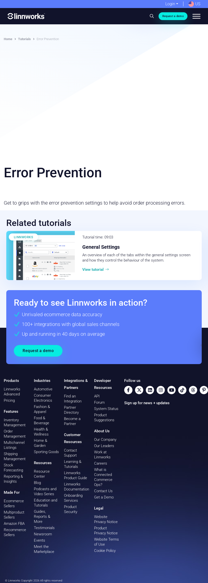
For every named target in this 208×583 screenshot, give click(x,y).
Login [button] (170, 4)
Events (39, 540)
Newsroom (43, 534)
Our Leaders (104, 446)
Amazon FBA (14, 523)
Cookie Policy (105, 550)
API (97, 396)
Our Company (105, 439)
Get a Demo (104, 497)
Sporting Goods (46, 452)
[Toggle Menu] (196, 16)
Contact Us (103, 491)
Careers (100, 463)
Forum (99, 402)
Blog (37, 482)
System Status (106, 408)
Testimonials (44, 528)
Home (8, 39)
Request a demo (173, 16)
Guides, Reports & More (42, 516)
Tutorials (24, 39)
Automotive (43, 389)
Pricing (9, 400)
